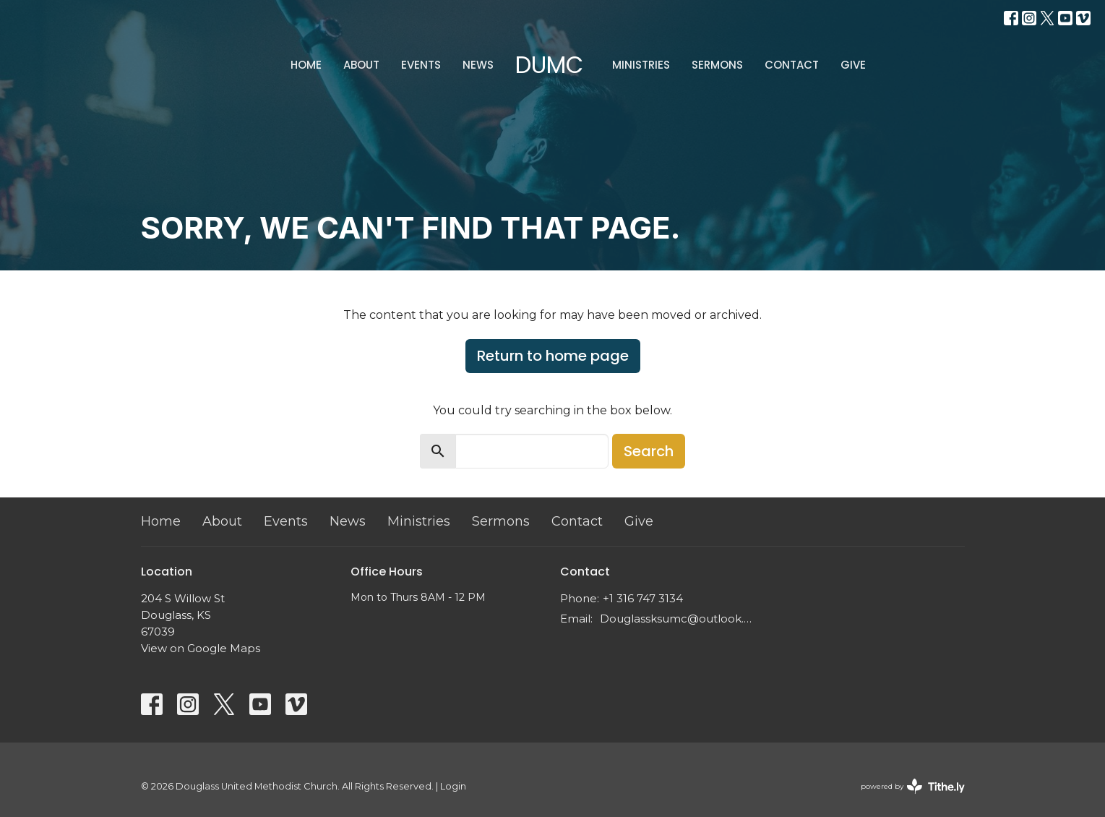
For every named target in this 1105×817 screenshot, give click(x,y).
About (361, 64)
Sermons (717, 64)
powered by (913, 786)
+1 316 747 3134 (643, 598)
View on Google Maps (200, 648)
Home (306, 64)
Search (649, 451)
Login (453, 786)
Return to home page (553, 356)
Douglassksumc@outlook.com (677, 618)
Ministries (641, 64)
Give (853, 64)
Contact (792, 64)
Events (421, 64)
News (478, 64)
